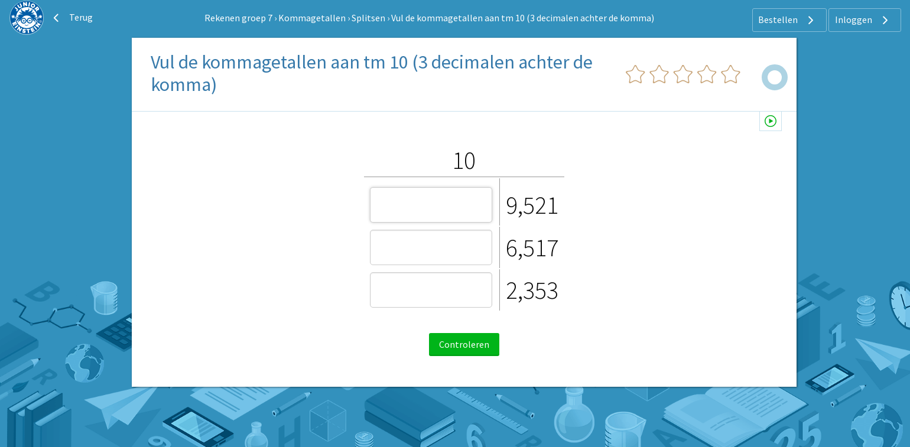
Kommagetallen (312, 18)
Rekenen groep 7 (238, 18)
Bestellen (787, 20)
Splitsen (368, 18)
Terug (71, 17)
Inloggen (863, 20)
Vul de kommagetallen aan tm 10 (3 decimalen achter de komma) (522, 18)
